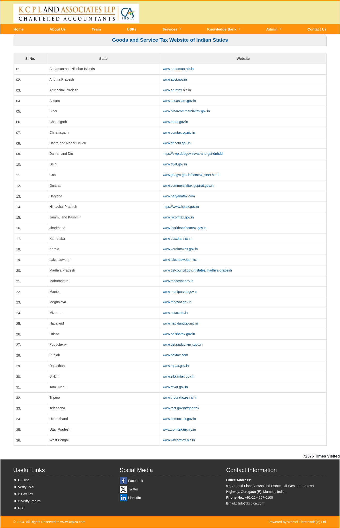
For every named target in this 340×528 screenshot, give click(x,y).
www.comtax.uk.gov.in (179, 419)
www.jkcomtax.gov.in (178, 217)
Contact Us (316, 29)
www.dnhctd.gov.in (177, 143)
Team (96, 29)
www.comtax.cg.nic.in (179, 132)
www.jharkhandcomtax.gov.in (184, 228)
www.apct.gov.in (175, 79)
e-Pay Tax (25, 494)
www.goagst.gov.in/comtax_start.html (190, 175)
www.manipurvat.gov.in (180, 292)
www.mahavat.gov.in (178, 281)
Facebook (135, 481)
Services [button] (170, 29)
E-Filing (24, 480)
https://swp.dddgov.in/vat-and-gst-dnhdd (193, 153)
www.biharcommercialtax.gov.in (186, 111)
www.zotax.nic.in (175, 313)
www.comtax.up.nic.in (179, 429)
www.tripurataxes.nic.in (180, 397)
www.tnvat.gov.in (175, 387)
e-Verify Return (29, 501)
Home (19, 29)
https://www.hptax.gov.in (181, 207)
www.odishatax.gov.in (179, 334)
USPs (131, 29)
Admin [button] (272, 29)
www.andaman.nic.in (178, 69)
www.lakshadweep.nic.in (181, 260)
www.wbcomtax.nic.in (179, 440)
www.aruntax (172, 90)
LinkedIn (134, 498)
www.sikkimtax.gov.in (178, 376)
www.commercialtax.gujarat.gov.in (188, 185)
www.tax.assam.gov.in (179, 101)
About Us (58, 29)
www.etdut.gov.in (175, 122)
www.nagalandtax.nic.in (180, 323)
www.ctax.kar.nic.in (177, 239)
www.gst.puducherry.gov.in (183, 344)
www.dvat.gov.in (175, 164)
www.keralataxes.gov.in (180, 249)
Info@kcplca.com (251, 503)
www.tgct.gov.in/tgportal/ (181, 408)
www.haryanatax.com (179, 196)
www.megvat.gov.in (177, 302)
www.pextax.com (175, 355)
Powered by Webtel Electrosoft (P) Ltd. (298, 522)
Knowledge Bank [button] (222, 29)
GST (21, 508)
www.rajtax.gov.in (176, 366)
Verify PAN (26, 487)
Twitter (133, 489)
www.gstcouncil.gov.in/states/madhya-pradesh (197, 270)
